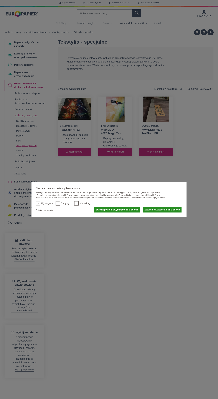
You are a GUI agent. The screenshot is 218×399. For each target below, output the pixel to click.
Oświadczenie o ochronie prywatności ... (149, 198)
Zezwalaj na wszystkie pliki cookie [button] (162, 210)
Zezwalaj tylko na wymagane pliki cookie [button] (117, 210)
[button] (45, 210)
